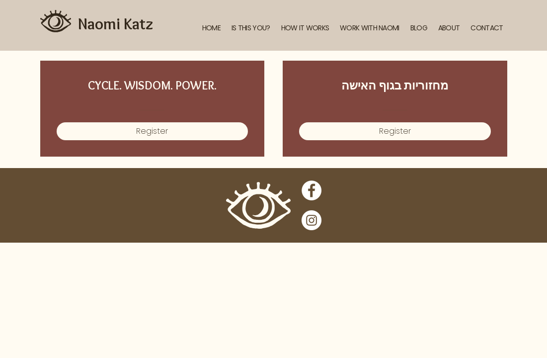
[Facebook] (311, 190)
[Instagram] (311, 220)
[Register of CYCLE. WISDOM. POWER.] (152, 131)
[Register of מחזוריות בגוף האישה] (395, 131)
